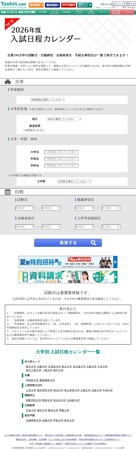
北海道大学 (54, 366)
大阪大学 (91, 366)
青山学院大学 (72, 390)
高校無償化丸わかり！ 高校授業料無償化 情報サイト (108, 435)
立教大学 (85, 390)
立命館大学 (73, 400)
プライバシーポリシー (104, 448)
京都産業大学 (33, 420)
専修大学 (64, 410)
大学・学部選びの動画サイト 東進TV (46, 444)
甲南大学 (58, 420)
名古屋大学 (79, 366)
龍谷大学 (69, 420)
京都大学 (42, 366)
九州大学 (102, 366)
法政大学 (96, 390)
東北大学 (67, 366)
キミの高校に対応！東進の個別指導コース (23, 435)
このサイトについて (56, 448)
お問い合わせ (87, 448)
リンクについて (73, 448)
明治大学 (58, 390)
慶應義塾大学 (47, 380)
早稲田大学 (32, 380)
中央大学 (108, 390)
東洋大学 (42, 410)
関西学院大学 (33, 400)
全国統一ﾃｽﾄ (104, 4)
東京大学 (31, 366)
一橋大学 (47, 370)
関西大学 (47, 400)
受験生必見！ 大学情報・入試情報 (31, 439)
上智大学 (31, 390)
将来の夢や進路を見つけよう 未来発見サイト (99, 439)
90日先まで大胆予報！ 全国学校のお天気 (63, 435)
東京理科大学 (44, 390)
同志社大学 (59, 400)
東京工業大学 (33, 370)
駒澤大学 (53, 410)
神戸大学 (58, 370)
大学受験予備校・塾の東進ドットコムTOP (28, 448)
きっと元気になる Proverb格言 (63, 439)
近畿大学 (47, 420)
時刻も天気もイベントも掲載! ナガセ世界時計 (86, 444)
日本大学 (31, 410)
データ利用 (120, 448)
